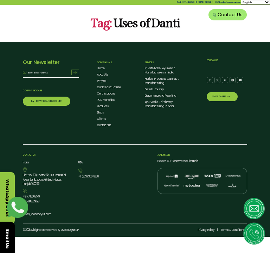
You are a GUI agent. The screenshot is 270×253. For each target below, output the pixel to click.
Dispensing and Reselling (160, 96)
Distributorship (154, 89)
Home (101, 68)
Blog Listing (180, 15)
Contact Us (104, 125)
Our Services (158, 15)
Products (138, 15)
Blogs (100, 113)
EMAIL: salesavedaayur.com (228, 2)
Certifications (106, 94)
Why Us (121, 15)
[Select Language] (255, 2)
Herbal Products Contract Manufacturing (162, 81)
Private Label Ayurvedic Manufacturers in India (160, 70)
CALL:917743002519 (185, 2)
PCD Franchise (106, 100)
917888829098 (205, 2)
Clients (197, 15)
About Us (104, 15)
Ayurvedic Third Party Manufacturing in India (159, 104)
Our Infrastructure (109, 87)
